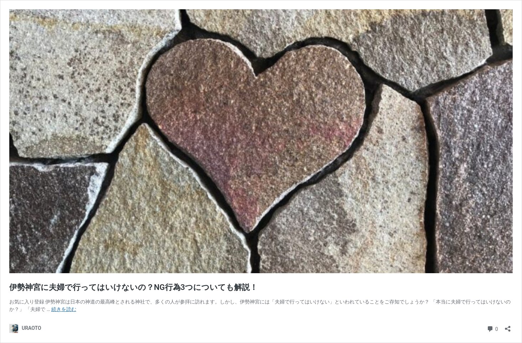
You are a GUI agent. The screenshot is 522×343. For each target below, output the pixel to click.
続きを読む (63, 309)
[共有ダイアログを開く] (508, 326)
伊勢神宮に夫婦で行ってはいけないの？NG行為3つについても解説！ (133, 287)
